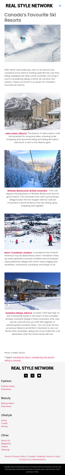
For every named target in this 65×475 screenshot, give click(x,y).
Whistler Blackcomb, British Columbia (27, 190)
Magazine (6, 443)
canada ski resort (21, 357)
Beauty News (7, 403)
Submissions (38, 459)
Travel (4, 423)
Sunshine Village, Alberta (18, 312)
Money (4, 426)
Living (3, 420)
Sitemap (5, 449)
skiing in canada (12, 360)
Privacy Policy (19, 456)
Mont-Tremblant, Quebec (18, 252)
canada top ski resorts (42, 357)
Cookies (31, 456)
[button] (60, 5)
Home (8, 456)
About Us (5, 440)
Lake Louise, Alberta (16, 133)
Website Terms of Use (48, 456)
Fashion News (8, 386)
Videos (4, 446)
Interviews (6, 389)
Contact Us (24, 459)
